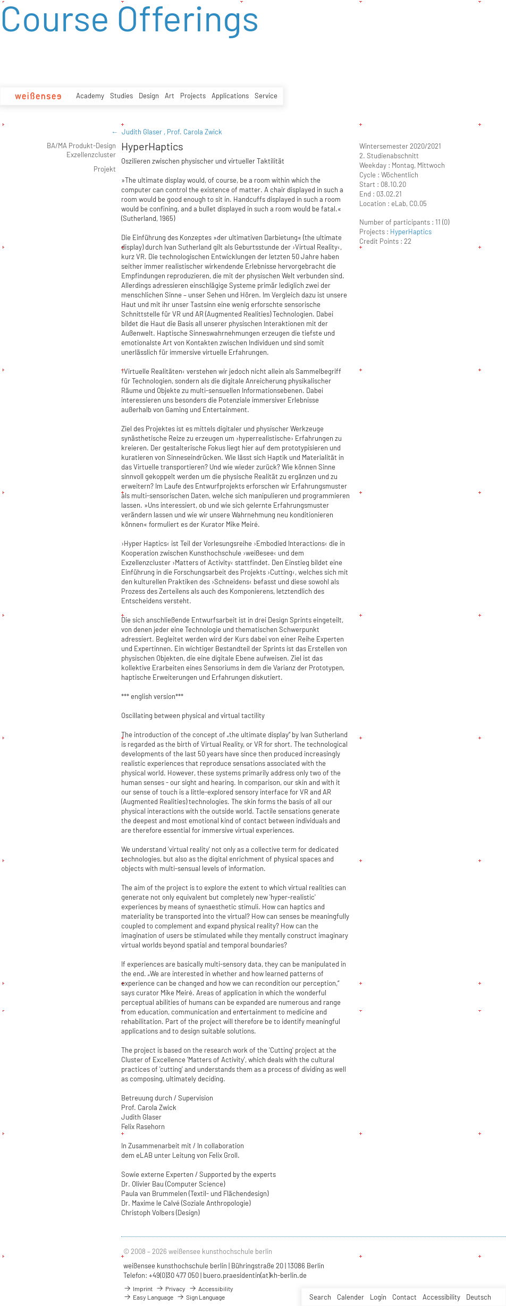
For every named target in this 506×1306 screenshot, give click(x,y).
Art (169, 95)
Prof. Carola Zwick (194, 131)
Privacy (170, 1288)
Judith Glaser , (144, 131)
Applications (230, 95)
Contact (404, 1297)
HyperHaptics (411, 231)
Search (320, 1297)
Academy (90, 95)
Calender (350, 1297)
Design (149, 95)
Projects (193, 95)
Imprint (138, 1288)
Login (378, 1297)
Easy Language (148, 1297)
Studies (121, 95)
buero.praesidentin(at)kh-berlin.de (255, 1275)
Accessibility (441, 1297)
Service (266, 95)
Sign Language (200, 1297)
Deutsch (478, 1297)
